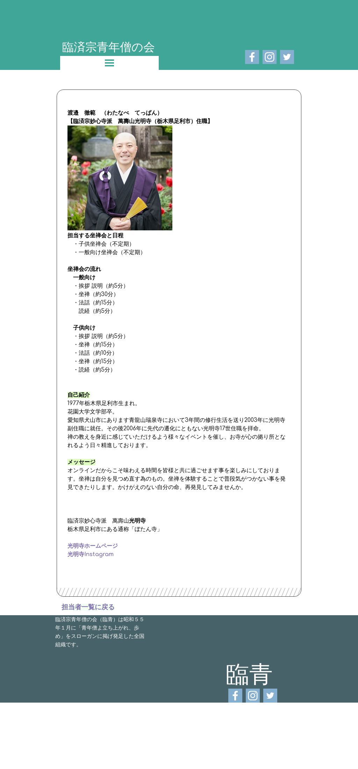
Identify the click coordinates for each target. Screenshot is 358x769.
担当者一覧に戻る (88, 607)
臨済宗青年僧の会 (108, 46)
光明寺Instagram (90, 554)
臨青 (249, 673)
